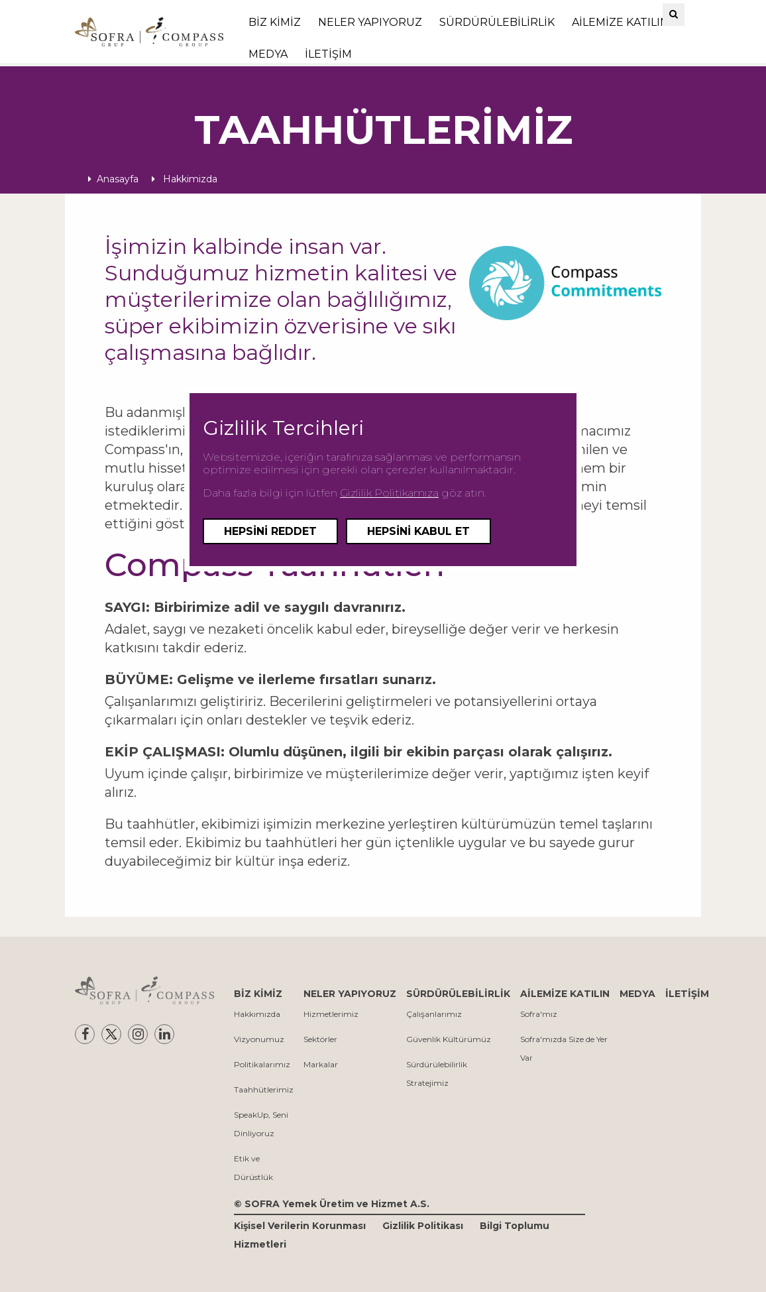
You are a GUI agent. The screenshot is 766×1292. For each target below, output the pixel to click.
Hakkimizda (184, 179)
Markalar (320, 1064)
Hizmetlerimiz (330, 1014)
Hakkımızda (257, 1014)
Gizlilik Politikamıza (389, 493)
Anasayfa (113, 179)
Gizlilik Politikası (422, 1226)
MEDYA (268, 54)
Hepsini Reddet (270, 531)
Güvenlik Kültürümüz (448, 1039)
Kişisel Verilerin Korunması (300, 1226)
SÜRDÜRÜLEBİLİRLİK (497, 22)
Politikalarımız (262, 1064)
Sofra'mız (538, 1014)
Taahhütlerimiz (264, 1089)
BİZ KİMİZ (274, 22)
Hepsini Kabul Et (418, 531)
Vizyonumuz (259, 1039)
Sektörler (320, 1039)
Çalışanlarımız (434, 1014)
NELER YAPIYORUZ (370, 22)
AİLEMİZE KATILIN (620, 22)
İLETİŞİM (328, 54)
